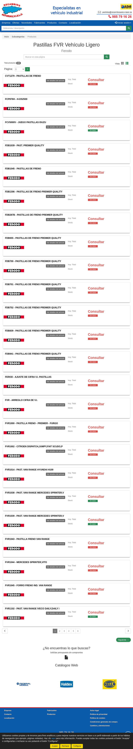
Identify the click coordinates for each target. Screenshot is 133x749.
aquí (53, 738)
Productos (52, 22)
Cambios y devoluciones (100, 726)
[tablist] (66, 684)
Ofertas (15, 22)
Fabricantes (39, 22)
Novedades (26, 22)
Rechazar (65, 746)
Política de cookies (97, 718)
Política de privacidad (98, 714)
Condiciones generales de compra (103, 722)
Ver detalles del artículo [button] (55, 81)
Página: (8, 69)
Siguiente (123, 640)
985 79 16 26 (66, 732)
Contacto (63, 22)
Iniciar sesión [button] (123, 22)
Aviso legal (94, 710)
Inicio (6, 37)
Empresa (6, 22)
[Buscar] (129, 28)
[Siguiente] (128, 631)
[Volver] (5, 631)
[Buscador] (63, 28)
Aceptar (55, 746)
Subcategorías (18, 37)
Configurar (77, 746)
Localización (75, 22)
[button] (123, 63)
